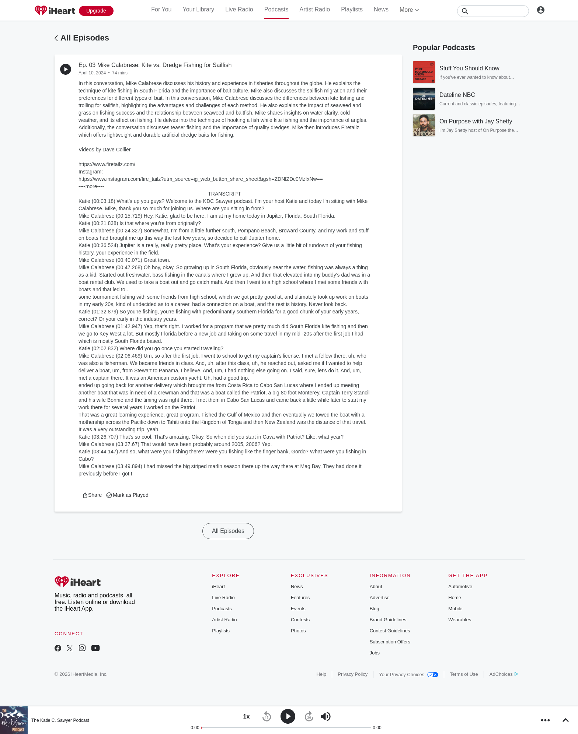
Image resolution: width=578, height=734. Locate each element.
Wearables (459, 619)
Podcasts (276, 9)
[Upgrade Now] (96, 11)
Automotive (460, 586)
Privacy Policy (353, 674)
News (381, 9)
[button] (92, 495)
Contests (300, 619)
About (376, 586)
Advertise (380, 597)
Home (454, 597)
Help (322, 674)
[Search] (493, 11)
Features (300, 597)
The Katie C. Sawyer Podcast (60, 720)
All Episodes (84, 37)
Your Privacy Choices (408, 674)
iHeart (218, 586)
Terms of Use (464, 674)
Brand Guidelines (388, 619)
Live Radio (239, 9)
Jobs (375, 653)
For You (161, 9)
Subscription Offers (390, 642)
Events (298, 608)
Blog (374, 608)
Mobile (455, 608)
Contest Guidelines (390, 630)
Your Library (198, 9)
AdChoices (504, 674)
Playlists (352, 9)
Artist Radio (315, 9)
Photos (298, 630)
